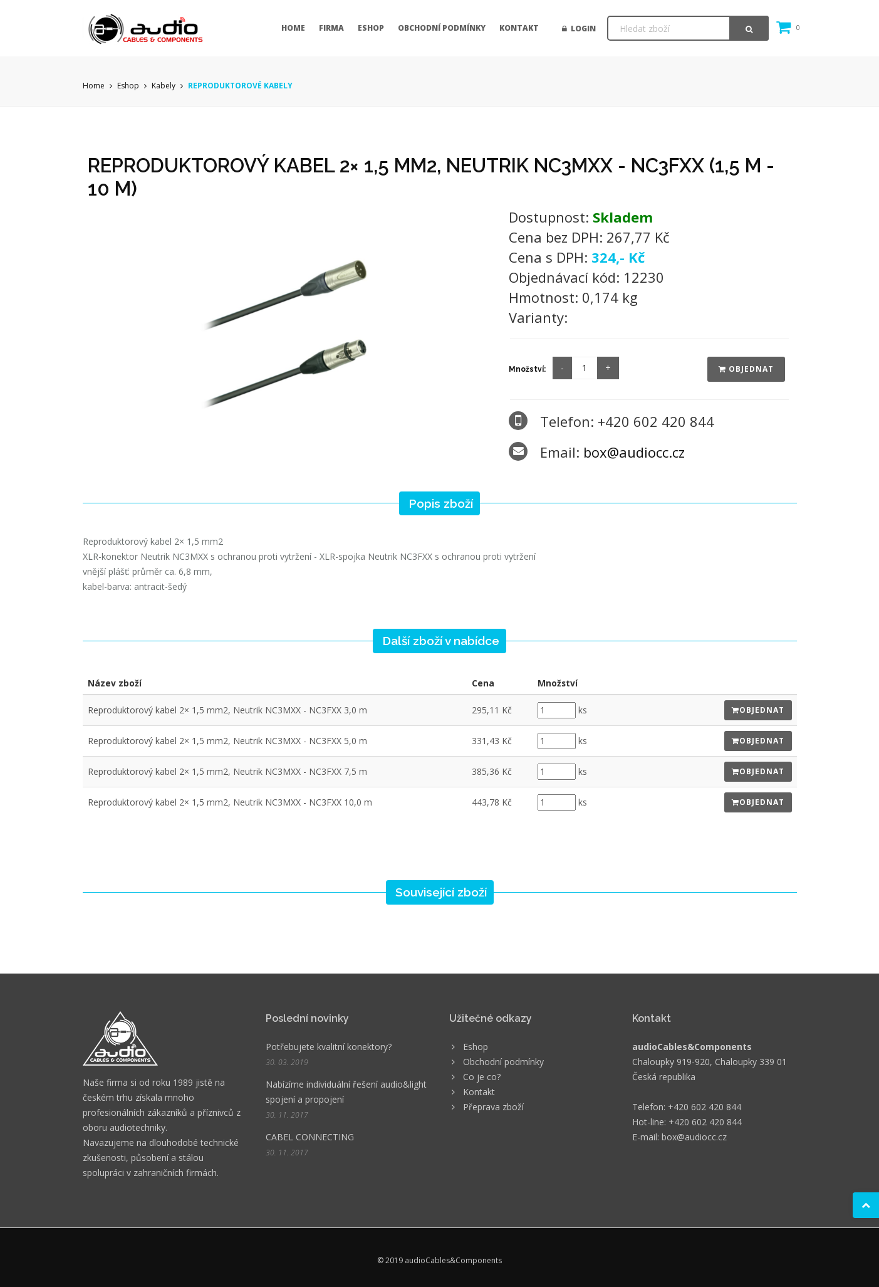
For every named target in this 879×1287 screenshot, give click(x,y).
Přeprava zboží (493, 1107)
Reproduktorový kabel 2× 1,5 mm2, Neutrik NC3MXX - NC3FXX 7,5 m (227, 771)
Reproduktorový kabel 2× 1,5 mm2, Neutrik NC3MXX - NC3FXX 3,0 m (227, 710)
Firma (331, 28)
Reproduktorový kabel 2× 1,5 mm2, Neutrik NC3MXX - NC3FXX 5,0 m (227, 741)
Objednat (746, 369)
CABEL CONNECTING (310, 1137)
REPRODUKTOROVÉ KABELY (240, 85)
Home (293, 28)
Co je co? (482, 1077)
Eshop (371, 28)
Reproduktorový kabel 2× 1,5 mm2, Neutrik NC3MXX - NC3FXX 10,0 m (230, 802)
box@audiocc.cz (634, 452)
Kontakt (519, 28)
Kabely (163, 85)
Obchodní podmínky (442, 28)
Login (579, 28)
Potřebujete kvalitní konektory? (329, 1047)
